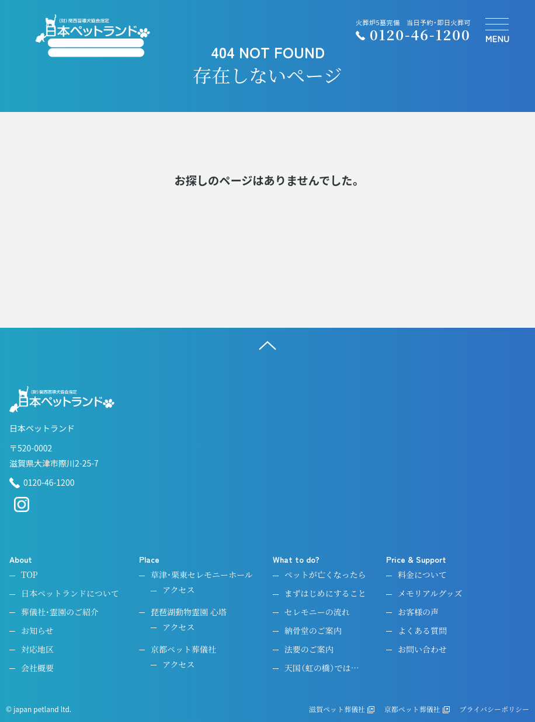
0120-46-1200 (41, 483)
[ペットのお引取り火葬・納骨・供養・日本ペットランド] (92, 36)
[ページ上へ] (267, 345)
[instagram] (21, 509)
